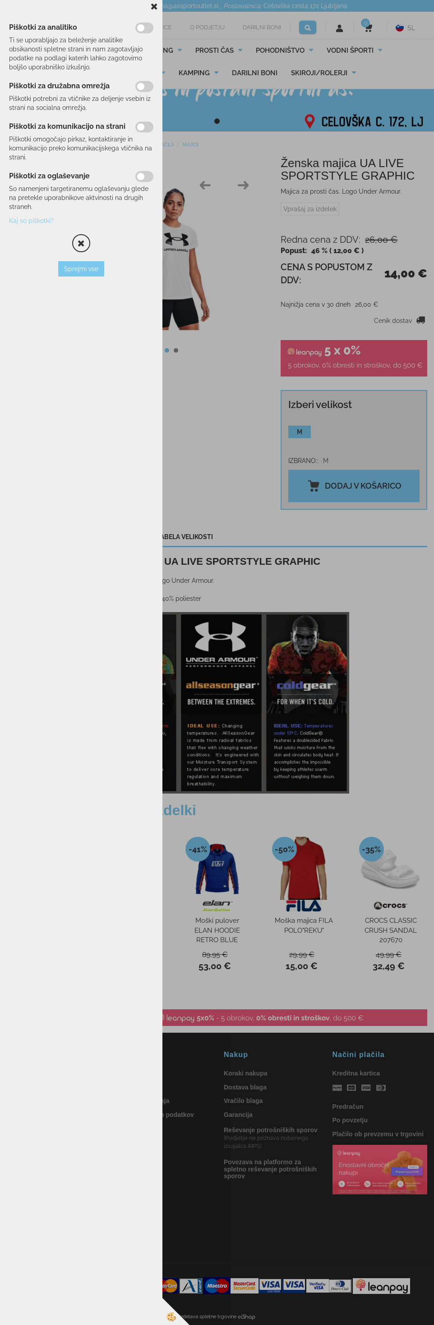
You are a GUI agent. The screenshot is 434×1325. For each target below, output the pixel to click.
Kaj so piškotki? (31, 220)
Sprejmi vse (81, 268)
